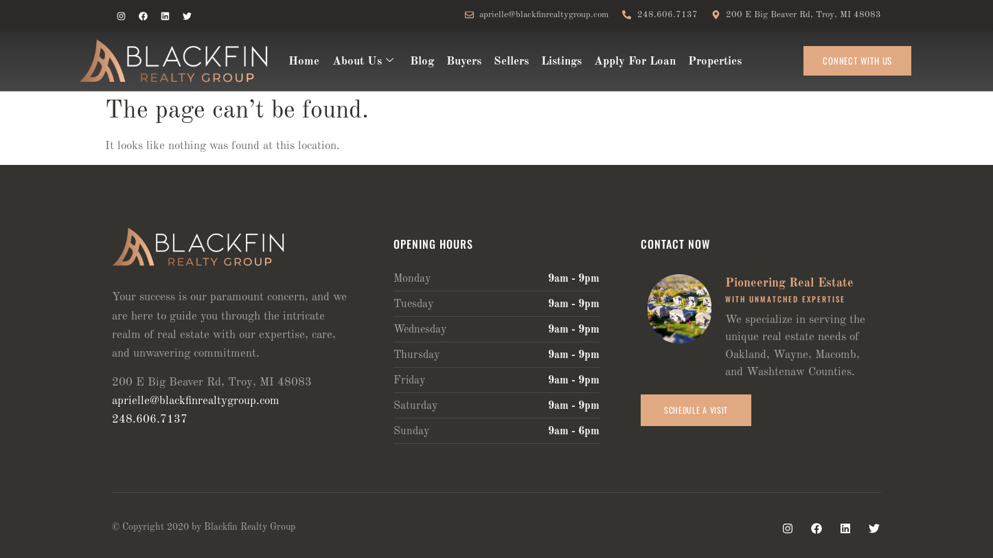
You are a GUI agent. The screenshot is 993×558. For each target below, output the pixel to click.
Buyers (463, 61)
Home (303, 61)
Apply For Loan (634, 61)
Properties (714, 61)
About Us (362, 61)
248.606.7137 (149, 419)
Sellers (510, 61)
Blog (421, 61)
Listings (560, 61)
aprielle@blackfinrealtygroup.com (195, 401)
